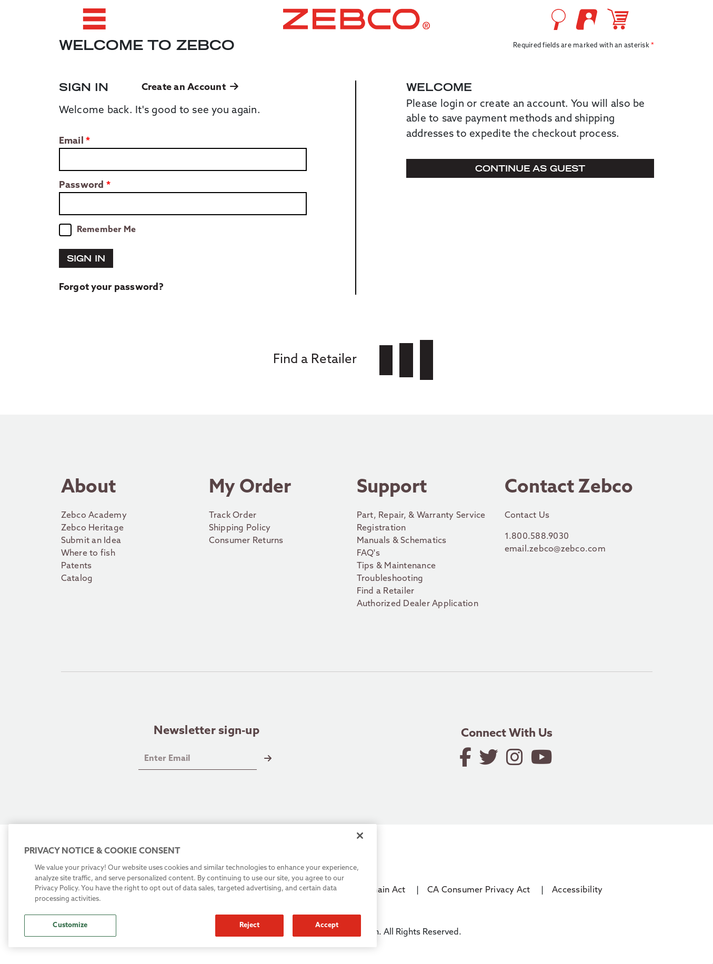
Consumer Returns (246, 541)
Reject (249, 925)
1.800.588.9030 (537, 537)
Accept (327, 925)
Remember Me (106, 230)
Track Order (233, 515)
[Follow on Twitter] (489, 757)
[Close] (359, 835)
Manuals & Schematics (402, 541)
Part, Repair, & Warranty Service (421, 515)
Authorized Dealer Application (417, 604)
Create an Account (190, 88)
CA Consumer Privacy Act (478, 890)
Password (81, 186)
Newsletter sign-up (206, 731)
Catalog (77, 579)
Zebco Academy (94, 515)
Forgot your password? (111, 288)
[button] (94, 18)
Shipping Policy (240, 528)
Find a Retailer (386, 591)
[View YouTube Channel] (542, 757)
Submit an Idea (91, 541)
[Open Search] (558, 19)
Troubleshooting (390, 579)
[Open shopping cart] (620, 18)
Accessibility (577, 890)
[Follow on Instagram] (515, 757)
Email (71, 141)
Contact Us (527, 515)
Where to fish (88, 553)
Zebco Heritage (92, 528)
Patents (76, 566)
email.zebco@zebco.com (555, 549)
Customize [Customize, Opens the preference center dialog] (70, 925)
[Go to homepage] (356, 18)
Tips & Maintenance (396, 566)
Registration (381, 528)
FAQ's (368, 553)
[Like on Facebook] (466, 757)
